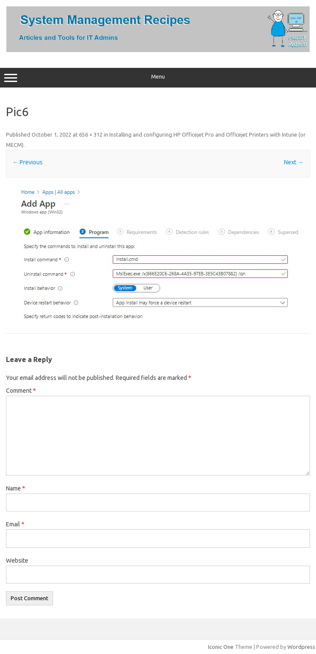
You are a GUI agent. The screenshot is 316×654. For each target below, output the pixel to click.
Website (17, 560)
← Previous (27, 162)
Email (15, 524)
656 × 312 (90, 134)
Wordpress (301, 647)
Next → (294, 162)
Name (15, 488)
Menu (158, 77)
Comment (21, 390)
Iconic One (221, 647)
